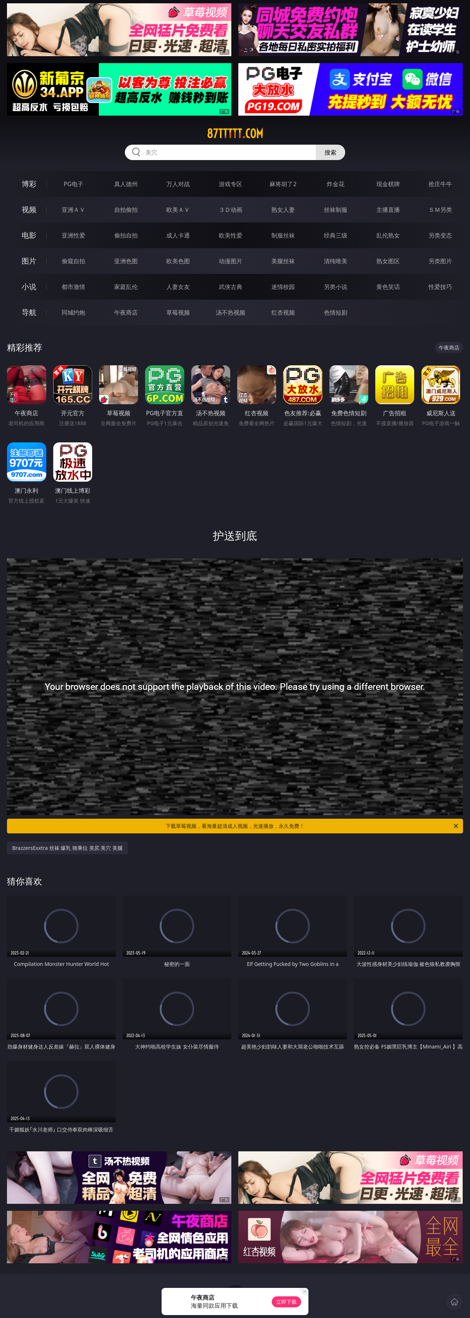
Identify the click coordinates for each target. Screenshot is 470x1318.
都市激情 (73, 287)
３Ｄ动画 (230, 210)
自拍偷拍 (126, 210)
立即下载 (286, 1301)
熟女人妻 (283, 210)
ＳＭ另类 (440, 210)
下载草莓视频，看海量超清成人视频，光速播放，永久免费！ (312, 826)
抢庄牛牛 (440, 184)
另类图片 (440, 261)
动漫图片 (230, 261)
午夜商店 (126, 312)
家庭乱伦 (126, 287)
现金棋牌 (388, 184)
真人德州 (126, 184)
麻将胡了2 (283, 184)
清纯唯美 (335, 261)
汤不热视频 (230, 312)
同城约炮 (73, 312)
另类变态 (440, 235)
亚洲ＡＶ (73, 210)
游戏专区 (230, 184)
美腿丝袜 (283, 261)
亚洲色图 (126, 261)
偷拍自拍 (126, 235)
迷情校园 (283, 287)
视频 (29, 209)
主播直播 (388, 210)
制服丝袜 (283, 235)
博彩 (29, 184)
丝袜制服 (335, 210)
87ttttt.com (235, 133)
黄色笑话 (388, 287)
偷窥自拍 (73, 261)
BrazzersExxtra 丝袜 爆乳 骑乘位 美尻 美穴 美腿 (67, 847)
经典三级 (335, 235)
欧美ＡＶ (178, 210)
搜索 (330, 152)
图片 (29, 261)
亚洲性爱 (73, 235)
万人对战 (178, 184)
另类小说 (335, 287)
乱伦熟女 (388, 235)
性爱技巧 (440, 287)
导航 (29, 312)
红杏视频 (283, 312)
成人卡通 (178, 235)
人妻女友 (178, 287)
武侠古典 (230, 287)
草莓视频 (178, 312)
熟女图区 (388, 261)
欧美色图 (178, 261)
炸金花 (335, 184)
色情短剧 (335, 312)
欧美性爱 (230, 235)
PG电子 (73, 184)
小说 (29, 287)
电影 (29, 235)
